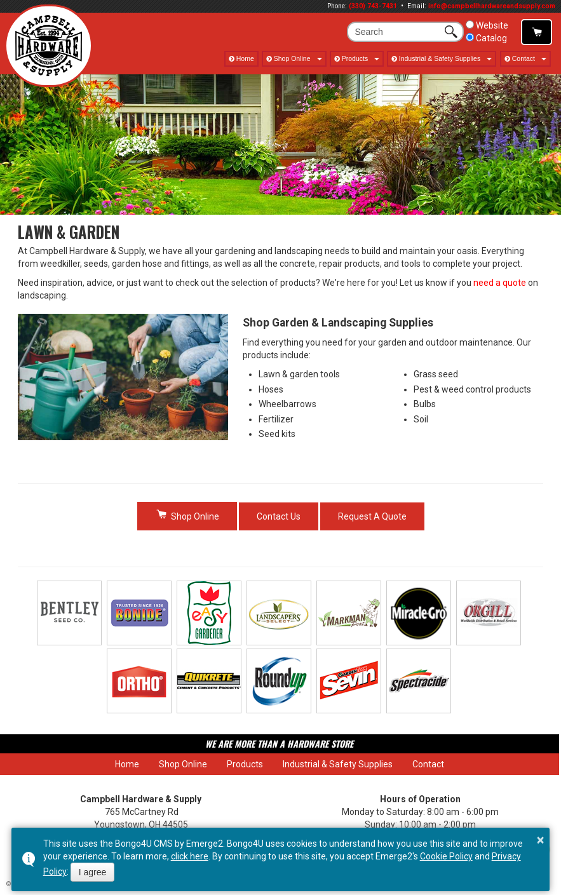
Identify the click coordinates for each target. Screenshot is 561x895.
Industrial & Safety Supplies (439, 58)
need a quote (499, 283)
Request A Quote (372, 516)
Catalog (486, 38)
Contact (523, 58)
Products (355, 58)
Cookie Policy (446, 856)
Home (245, 58)
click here (189, 856)
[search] (398, 32)
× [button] (540, 839)
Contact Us (279, 516)
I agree (93, 872)
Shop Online (537, 32)
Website (487, 25)
